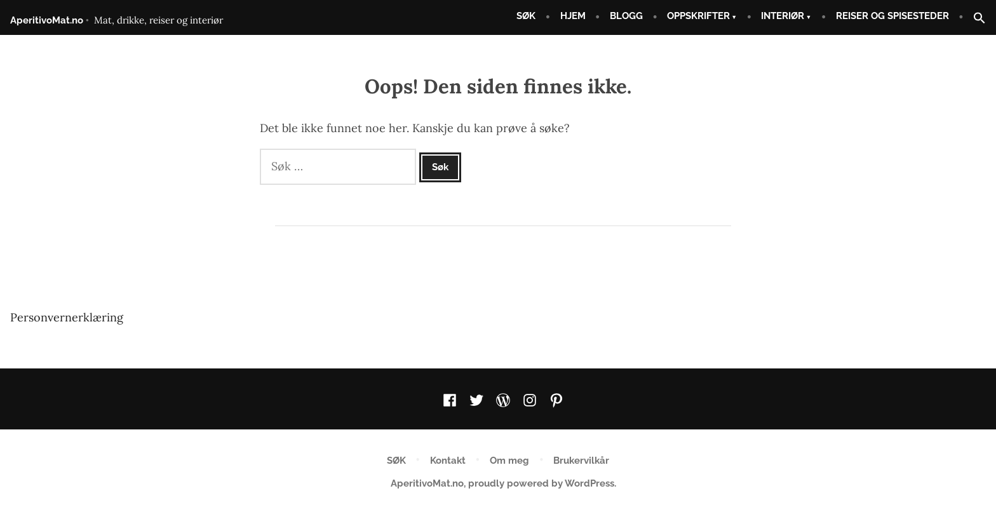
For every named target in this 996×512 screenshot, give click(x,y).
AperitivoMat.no (46, 20)
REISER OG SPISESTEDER (892, 16)
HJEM (573, 16)
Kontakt (448, 460)
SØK (525, 16)
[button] (974, 18)
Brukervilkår (581, 460)
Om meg (509, 460)
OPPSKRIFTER (698, 16)
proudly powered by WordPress (541, 483)
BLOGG (626, 16)
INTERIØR (782, 16)
